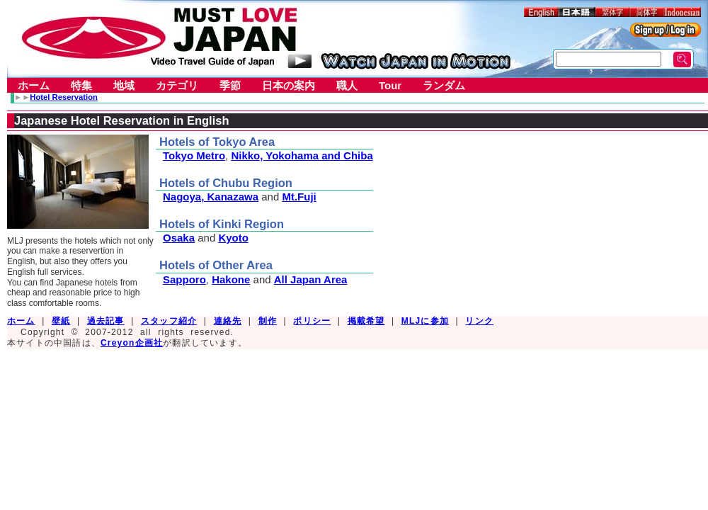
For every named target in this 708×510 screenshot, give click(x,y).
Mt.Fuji (299, 197)
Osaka (179, 238)
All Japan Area (311, 279)
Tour (390, 85)
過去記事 (106, 321)
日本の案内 (288, 85)
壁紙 (61, 321)
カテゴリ (177, 85)
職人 (347, 85)
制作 (267, 321)
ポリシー (312, 321)
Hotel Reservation (64, 97)
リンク (479, 321)
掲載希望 (366, 321)
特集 (81, 85)
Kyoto (233, 238)
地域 (124, 85)
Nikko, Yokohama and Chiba (301, 155)
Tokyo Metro (194, 155)
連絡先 (228, 321)
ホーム (34, 85)
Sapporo (184, 279)
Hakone (231, 279)
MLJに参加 (425, 321)
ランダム (444, 85)
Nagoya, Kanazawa (210, 197)
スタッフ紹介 (169, 321)
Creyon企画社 (132, 343)
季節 (230, 85)
